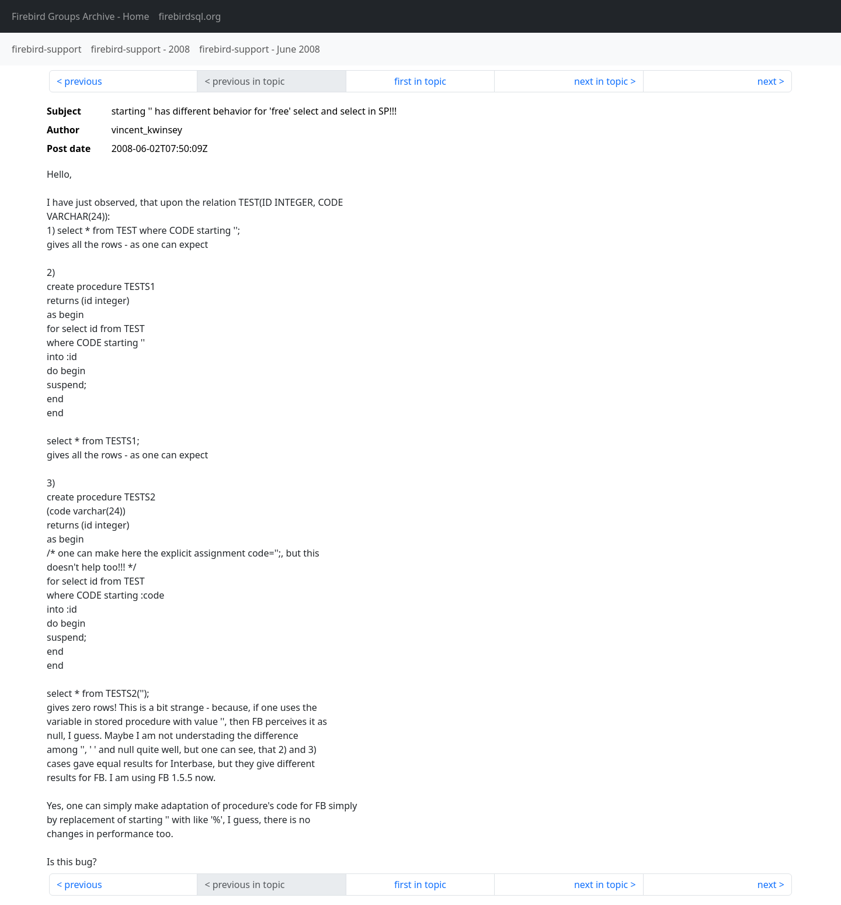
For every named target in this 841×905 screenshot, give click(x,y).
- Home (81, 16)
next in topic (601, 81)
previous (83, 81)
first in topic (420, 81)
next (767, 81)
